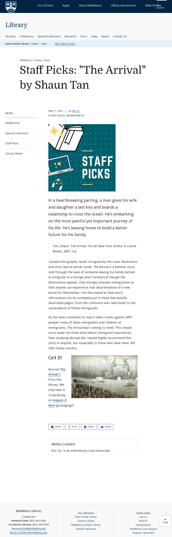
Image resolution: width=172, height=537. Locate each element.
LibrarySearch (143, 522)
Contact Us (120, 34)
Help (94, 34)
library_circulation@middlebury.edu (28, 530)
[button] (161, 5)
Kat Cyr (76, 108)
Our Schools (67, 5)
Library (16, 23)
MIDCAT (143, 518)
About (105, 34)
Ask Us (143, 514)
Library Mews (14, 151)
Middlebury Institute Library (86, 522)
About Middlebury (98, 5)
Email (106, 424)
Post (72, 424)
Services (10, 34)
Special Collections (49, 34)
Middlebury (26, 58)
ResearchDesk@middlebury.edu (28, 526)
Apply (81, 5)
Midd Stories (145, 5)
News (83, 34)
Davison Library (85, 518)
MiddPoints (12, 121)
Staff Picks (11, 141)
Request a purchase (143, 530)
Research (70, 34)
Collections (26, 34)
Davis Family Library (86, 514)
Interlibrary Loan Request (143, 526)
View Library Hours (65, 41)
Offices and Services (123, 5)
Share (56, 424)
